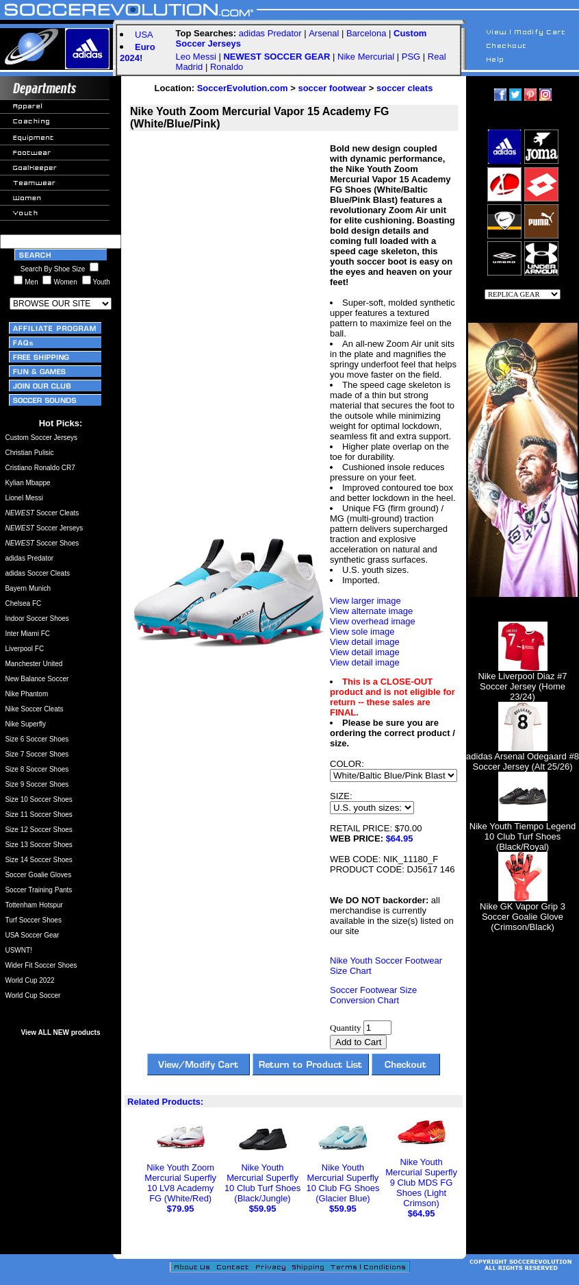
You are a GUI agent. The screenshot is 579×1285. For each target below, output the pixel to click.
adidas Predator (270, 33)
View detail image (365, 642)
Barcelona (366, 33)
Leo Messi (196, 56)
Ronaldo (226, 67)
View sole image (362, 631)
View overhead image (372, 621)
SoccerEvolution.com (242, 88)
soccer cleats (404, 88)
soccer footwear (332, 88)
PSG (411, 56)
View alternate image (371, 611)
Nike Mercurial (365, 56)
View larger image (365, 601)
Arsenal (324, 33)
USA (144, 34)
